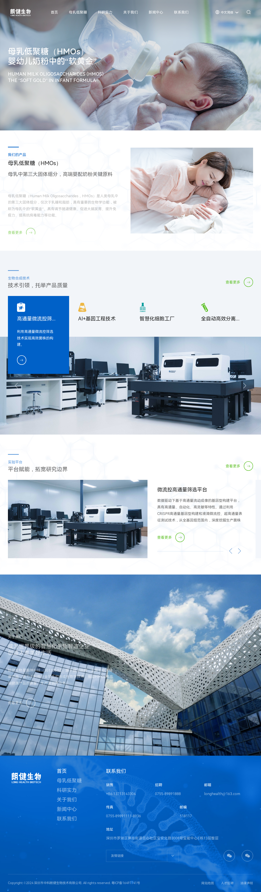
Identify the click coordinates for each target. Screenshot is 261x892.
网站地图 (207, 883)
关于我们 (130, 12)
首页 (54, 12)
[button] (19, 386)
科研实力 (105, 12)
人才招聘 (227, 883)
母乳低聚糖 (78, 12)
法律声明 (246, 883)
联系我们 (181, 12)
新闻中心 (156, 12)
